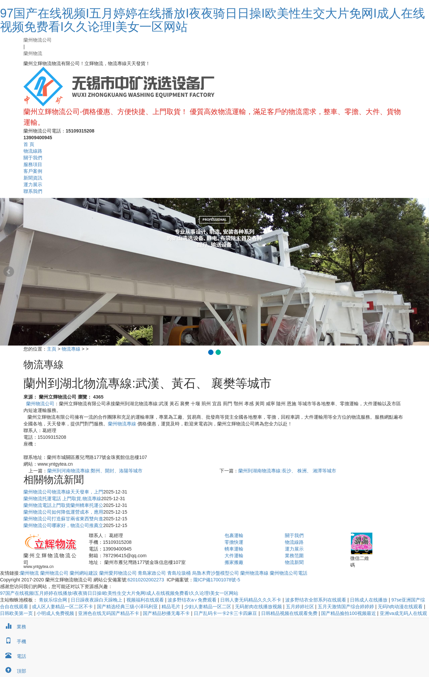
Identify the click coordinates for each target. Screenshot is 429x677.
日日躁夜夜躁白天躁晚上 (97, 600)
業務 (13, 626)
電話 (13, 656)
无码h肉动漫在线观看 (401, 606)
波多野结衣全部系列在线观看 (316, 600)
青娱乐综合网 (53, 600)
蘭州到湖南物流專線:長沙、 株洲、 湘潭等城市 (287, 470)
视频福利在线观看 (145, 600)
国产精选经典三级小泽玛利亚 (128, 606)
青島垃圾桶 (179, 573)
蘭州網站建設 (84, 573)
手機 (13, 641)
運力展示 (32, 184)
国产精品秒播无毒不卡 (167, 613)
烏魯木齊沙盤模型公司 (215, 573)
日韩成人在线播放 (369, 600)
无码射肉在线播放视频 (259, 606)
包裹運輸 (234, 535)
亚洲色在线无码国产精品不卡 (109, 613)
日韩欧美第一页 (17, 613)
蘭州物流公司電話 (288, 573)
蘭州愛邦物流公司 (118, 573)
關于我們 (32, 157)
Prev (8, 271)
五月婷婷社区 (300, 606)
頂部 (13, 671)
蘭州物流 (32, 53)
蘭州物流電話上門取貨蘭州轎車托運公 (63, 505)
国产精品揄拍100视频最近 (349, 613)
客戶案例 (32, 171)
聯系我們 (32, 191)
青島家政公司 (152, 573)
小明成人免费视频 (56, 613)
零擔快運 (234, 542)
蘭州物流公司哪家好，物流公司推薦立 (63, 525)
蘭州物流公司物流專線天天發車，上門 (63, 491)
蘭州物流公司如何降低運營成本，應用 (63, 512)
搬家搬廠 (234, 562)
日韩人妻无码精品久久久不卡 (251, 600)
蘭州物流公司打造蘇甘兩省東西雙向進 (63, 518)
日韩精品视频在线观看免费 (290, 613)
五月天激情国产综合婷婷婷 (346, 606)
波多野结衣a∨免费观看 (193, 600)
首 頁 (28, 144)
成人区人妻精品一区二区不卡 (63, 606)
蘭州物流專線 (122, 423)
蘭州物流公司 (37, 40)
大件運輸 (234, 555)
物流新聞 (294, 562)
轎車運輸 (234, 549)
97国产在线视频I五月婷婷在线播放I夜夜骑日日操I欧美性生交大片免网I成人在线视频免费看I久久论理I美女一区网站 (212, 20)
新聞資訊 (32, 177)
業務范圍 (294, 555)
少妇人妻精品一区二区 (208, 606)
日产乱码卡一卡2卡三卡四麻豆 (226, 613)
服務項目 (32, 164)
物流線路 (32, 151)
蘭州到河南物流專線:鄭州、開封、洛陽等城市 (94, 470)
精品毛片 (172, 606)
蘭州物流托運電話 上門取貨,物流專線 (62, 498)
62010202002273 (145, 579)
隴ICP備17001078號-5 (216, 579)
